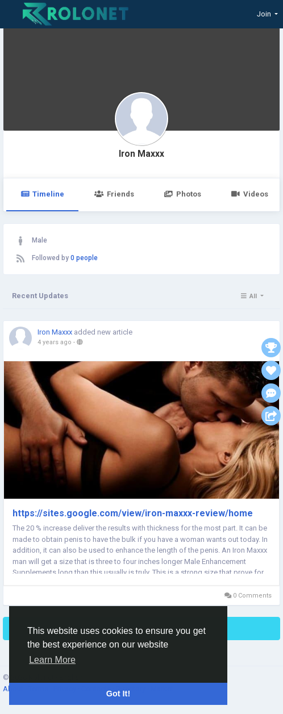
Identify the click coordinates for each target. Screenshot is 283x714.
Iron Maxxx (141, 154)
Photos (182, 194)
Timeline (42, 194)
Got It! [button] (118, 693)
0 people (84, 258)
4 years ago (55, 342)
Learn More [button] (52, 660)
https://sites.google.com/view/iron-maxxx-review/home (133, 513)
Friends (114, 194)
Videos (249, 194)
